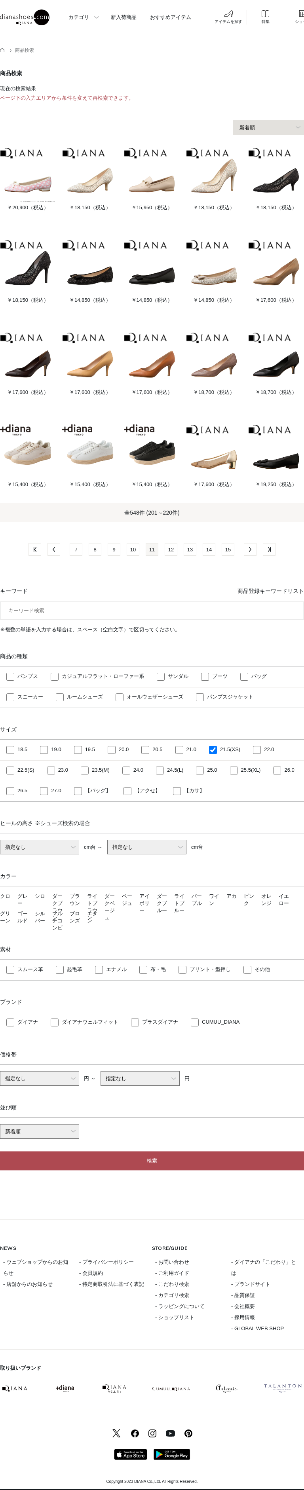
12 (171, 550)
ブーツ (220, 677)
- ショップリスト (174, 1317)
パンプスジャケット (230, 697)
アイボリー (144, 903)
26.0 (289, 770)
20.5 (157, 750)
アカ (231, 896)
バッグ (259, 677)
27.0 (56, 791)
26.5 (22, 791)
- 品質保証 (243, 1295)
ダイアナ (27, 1022)
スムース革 (30, 969)
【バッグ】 (98, 791)
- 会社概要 (243, 1306)
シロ (40, 896)
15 (228, 550)
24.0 (138, 770)
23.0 (63, 770)
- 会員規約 (91, 1273)
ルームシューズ (85, 697)
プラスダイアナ (160, 1022)
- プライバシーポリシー (106, 1262)
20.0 (124, 750)
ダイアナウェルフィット (90, 1022)
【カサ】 (194, 791)
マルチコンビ (57, 921)
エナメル (116, 969)
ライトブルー (179, 903)
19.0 (56, 750)
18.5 (22, 750)
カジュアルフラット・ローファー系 (103, 677)
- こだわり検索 (172, 1284)
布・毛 (158, 969)
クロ (5, 896)
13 (190, 550)
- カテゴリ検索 (172, 1295)
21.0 (191, 750)
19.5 (90, 750)
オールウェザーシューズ (155, 697)
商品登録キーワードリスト (271, 591)
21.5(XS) (230, 750)
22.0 (269, 750)
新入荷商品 (124, 17)
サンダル (178, 677)
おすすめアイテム (170, 17)
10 (133, 550)
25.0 (212, 770)
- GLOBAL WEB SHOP (257, 1328)
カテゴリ (78, 17)
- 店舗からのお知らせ (28, 1284)
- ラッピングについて (180, 1306)
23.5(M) (101, 770)
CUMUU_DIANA (220, 1022)
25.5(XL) (251, 770)
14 (209, 550)
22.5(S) (25, 770)
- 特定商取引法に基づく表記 (111, 1284)
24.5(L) (175, 770)
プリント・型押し (210, 969)
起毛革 (74, 969)
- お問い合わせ (172, 1262)
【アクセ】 (147, 791)
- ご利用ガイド (172, 1273)
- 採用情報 (243, 1317)
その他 (262, 969)
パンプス (27, 677)
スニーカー (30, 697)
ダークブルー (162, 903)
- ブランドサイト (250, 1284)
